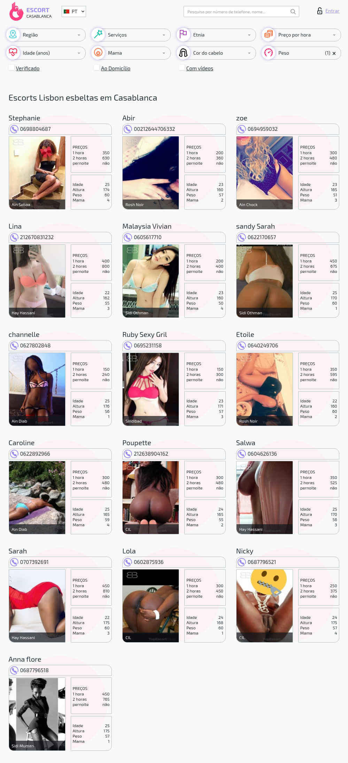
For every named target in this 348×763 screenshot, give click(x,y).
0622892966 (30, 453)
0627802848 (30, 345)
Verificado (28, 68)
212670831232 (32, 237)
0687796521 (257, 562)
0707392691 (29, 562)
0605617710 (143, 237)
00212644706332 (149, 129)
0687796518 (29, 670)
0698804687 (30, 129)
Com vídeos (200, 68)
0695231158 (143, 345)
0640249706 (258, 345)
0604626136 (257, 453)
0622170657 (257, 237)
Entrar (328, 11)
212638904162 (146, 453)
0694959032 (258, 129)
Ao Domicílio (115, 68)
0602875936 (143, 562)
